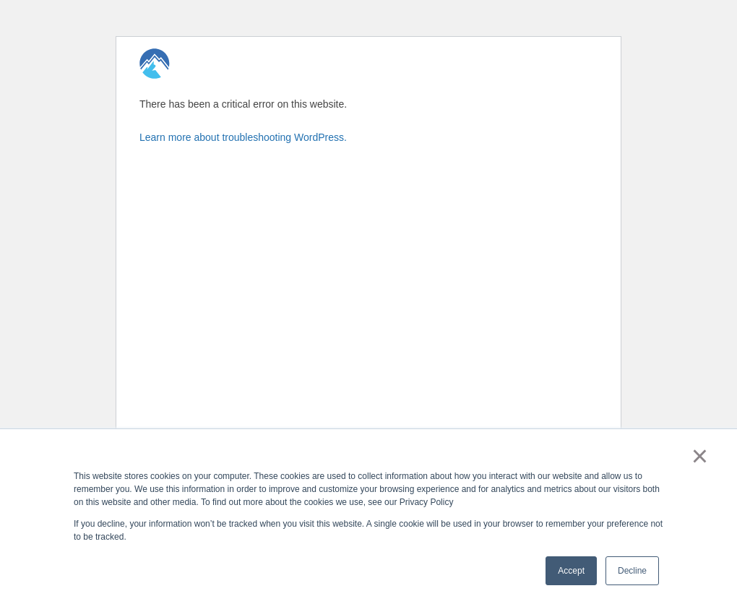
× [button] (699, 455)
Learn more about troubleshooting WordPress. (243, 137)
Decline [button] (632, 571)
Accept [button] (571, 571)
